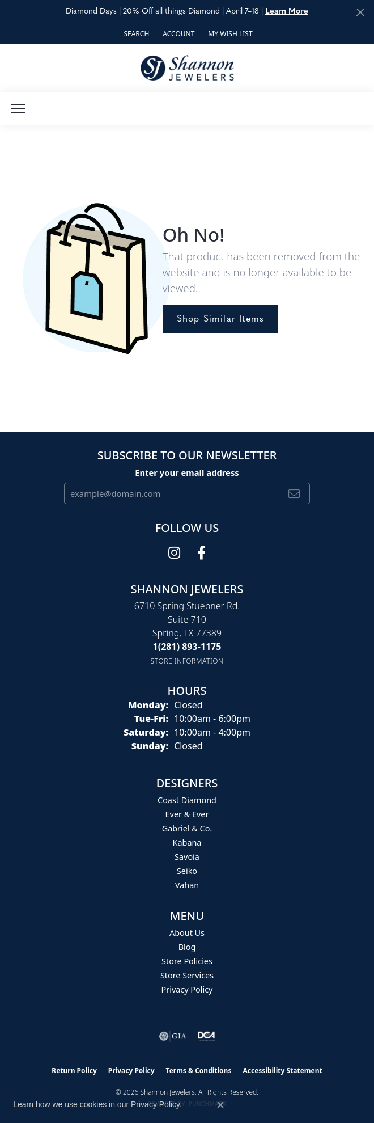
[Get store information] (187, 661)
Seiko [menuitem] (187, 871)
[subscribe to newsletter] (294, 493)
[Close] (360, 12)
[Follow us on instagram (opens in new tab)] (174, 553)
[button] (135, 34)
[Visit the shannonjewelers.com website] (206, 1036)
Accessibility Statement (282, 1070)
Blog (187, 947)
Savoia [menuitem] (187, 856)
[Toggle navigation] (18, 108)
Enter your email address (187, 472)
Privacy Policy (187, 989)
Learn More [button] (286, 11)
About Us (187, 932)
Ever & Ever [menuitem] (187, 814)
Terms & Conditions (199, 1070)
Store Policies (187, 961)
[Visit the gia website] (172, 1036)
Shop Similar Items (221, 319)
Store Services (187, 975)
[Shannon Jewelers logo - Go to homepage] (187, 67)
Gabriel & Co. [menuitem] (187, 828)
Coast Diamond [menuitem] (187, 800)
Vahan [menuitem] (187, 885)
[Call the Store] (187, 646)
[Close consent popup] (220, 1104)
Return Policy (74, 1070)
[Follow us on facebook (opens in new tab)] (201, 553)
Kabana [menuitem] (187, 842)
